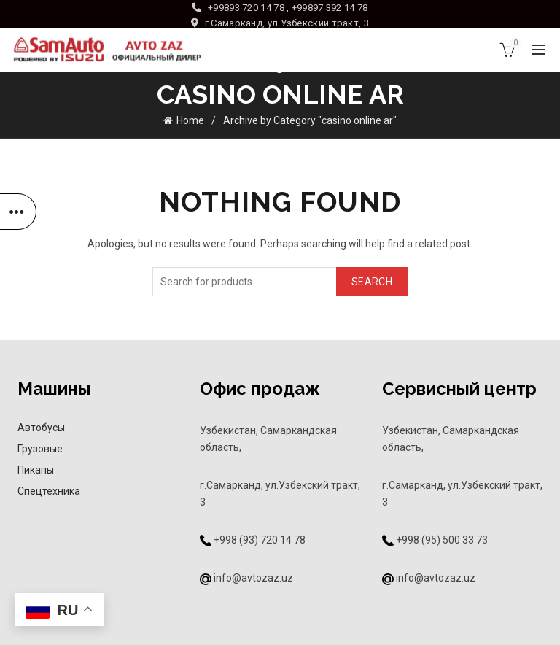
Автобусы (41, 427)
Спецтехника (49, 491)
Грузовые (40, 449)
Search (371, 281)
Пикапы (36, 470)
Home (190, 120)
